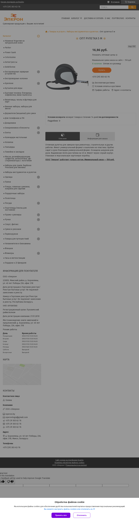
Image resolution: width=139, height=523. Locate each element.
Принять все (61, 515)
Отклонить (82, 515)
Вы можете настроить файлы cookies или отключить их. (68, 509)
